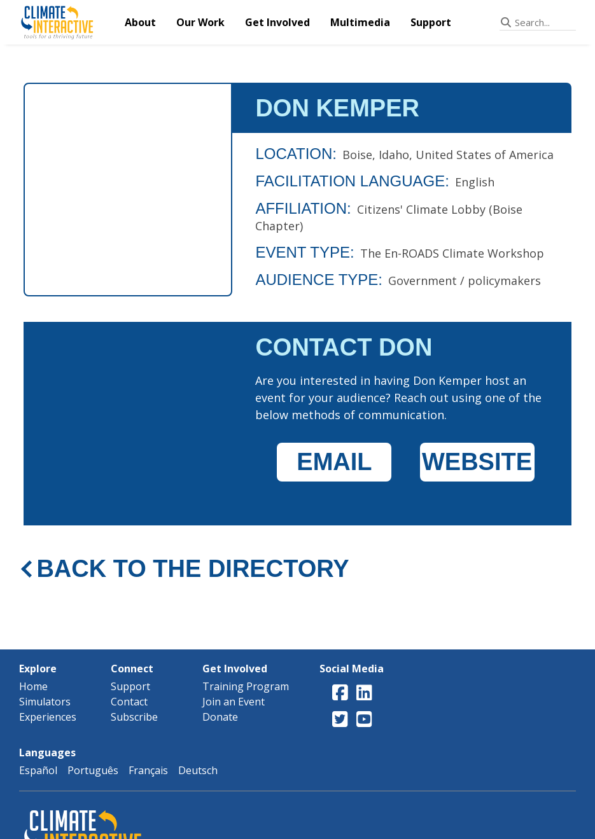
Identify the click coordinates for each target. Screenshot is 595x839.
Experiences (47, 717)
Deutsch (198, 770)
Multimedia (360, 22)
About (140, 22)
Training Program (245, 686)
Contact (129, 702)
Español (38, 770)
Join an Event (233, 702)
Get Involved (277, 22)
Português (92, 770)
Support (430, 22)
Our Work (200, 22)
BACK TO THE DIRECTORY (192, 568)
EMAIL (334, 461)
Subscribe (134, 717)
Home (33, 686)
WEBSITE (477, 461)
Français (148, 770)
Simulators (45, 702)
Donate (220, 717)
